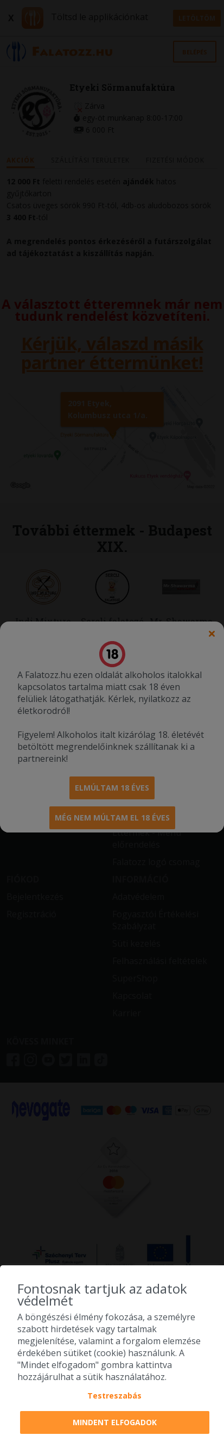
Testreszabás (114, 1395)
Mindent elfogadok (115, 1422)
